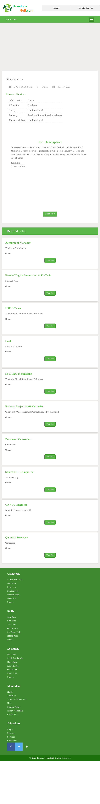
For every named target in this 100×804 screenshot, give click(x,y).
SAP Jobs (11, 622)
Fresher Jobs (12, 592)
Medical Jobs (13, 596)
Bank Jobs (11, 599)
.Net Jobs (11, 626)
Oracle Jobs (12, 629)
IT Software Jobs (14, 581)
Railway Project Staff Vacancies (24, 407)
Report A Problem (15, 712)
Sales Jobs (12, 588)
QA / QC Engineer (16, 505)
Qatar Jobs (12, 663)
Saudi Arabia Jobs (15, 659)
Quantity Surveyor (16, 538)
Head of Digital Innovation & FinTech (28, 275)
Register (11, 734)
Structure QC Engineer (19, 472)
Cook (8, 341)
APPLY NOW (50, 214)
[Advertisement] (50, 47)
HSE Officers (13, 308)
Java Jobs (11, 618)
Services (11, 738)
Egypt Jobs (12, 674)
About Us (11, 697)
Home (10, 693)
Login (10, 730)
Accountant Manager (17, 242)
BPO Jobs (11, 584)
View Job (50, 260)
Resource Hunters (15, 94)
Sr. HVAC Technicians (18, 374)
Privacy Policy (13, 708)
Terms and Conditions (17, 700)
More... (10, 603)
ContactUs (12, 716)
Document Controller (18, 439)
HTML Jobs (12, 637)
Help (9, 704)
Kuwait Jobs (12, 667)
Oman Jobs (12, 671)
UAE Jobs (11, 656)
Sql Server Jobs (14, 633)
